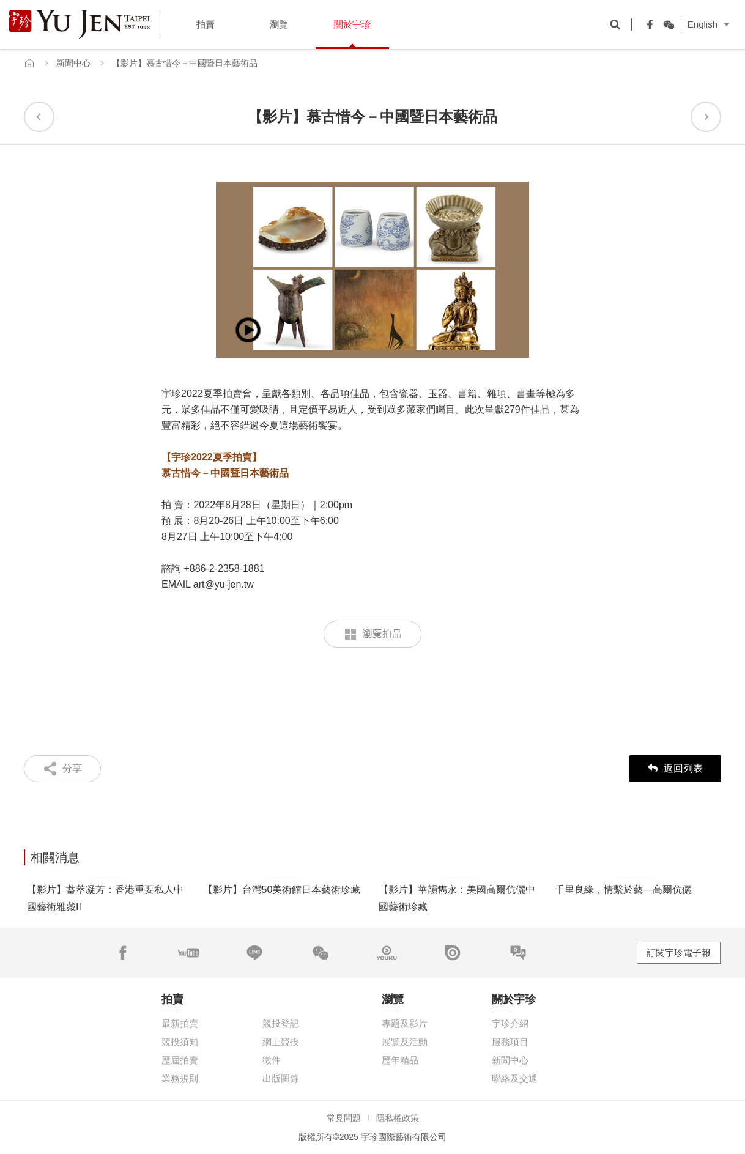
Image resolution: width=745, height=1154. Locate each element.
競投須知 (179, 1042)
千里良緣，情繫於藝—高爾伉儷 (623, 889)
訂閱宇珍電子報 (679, 952)
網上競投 (280, 1042)
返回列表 (675, 768)
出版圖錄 (280, 1078)
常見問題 (344, 1118)
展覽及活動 (405, 1042)
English (702, 24)
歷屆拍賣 (179, 1060)
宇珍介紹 (510, 1023)
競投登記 (280, 1023)
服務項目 (510, 1042)
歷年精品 (400, 1060)
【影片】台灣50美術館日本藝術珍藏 (282, 889)
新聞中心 (73, 63)
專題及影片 (405, 1023)
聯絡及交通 (515, 1078)
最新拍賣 (179, 1023)
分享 (72, 768)
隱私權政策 (397, 1118)
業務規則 (179, 1078)
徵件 (271, 1060)
